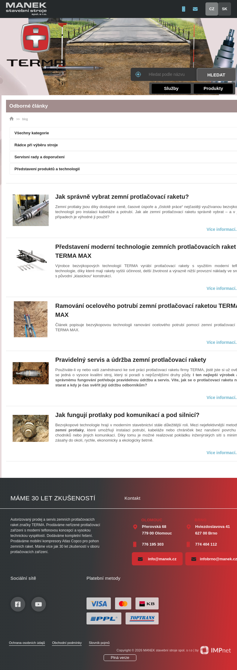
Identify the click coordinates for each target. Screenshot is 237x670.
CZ (211, 9)
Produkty (213, 88)
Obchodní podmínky (66, 643)
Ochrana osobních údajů (27, 643)
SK (224, 9)
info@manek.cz (157, 558)
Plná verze (120, 657)
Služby (171, 88)
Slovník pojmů (99, 643)
